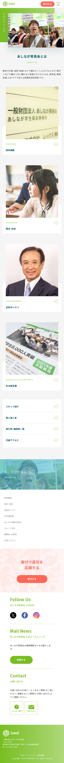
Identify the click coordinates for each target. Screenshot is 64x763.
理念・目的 (8, 504)
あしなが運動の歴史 (12, 522)
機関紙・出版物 (10, 534)
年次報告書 (9, 516)
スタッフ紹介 (10, 528)
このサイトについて (27, 755)
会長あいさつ (10, 510)
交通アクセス (10, 540)
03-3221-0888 (12, 747)
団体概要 (8, 498)
